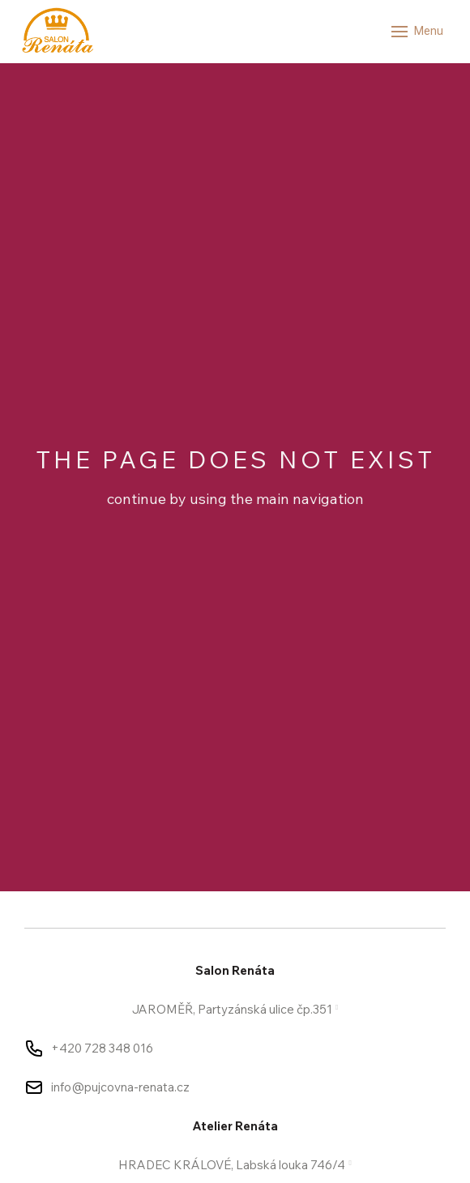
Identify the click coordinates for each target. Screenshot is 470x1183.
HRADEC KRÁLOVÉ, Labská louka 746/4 (231, 1164)
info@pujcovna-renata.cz (120, 1087)
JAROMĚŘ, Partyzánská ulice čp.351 (232, 1009)
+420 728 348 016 (102, 1048)
